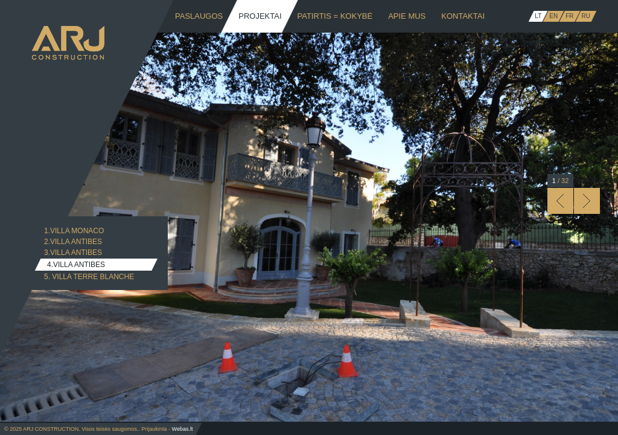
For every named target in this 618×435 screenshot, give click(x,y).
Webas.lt (182, 429)
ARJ (68, 43)
